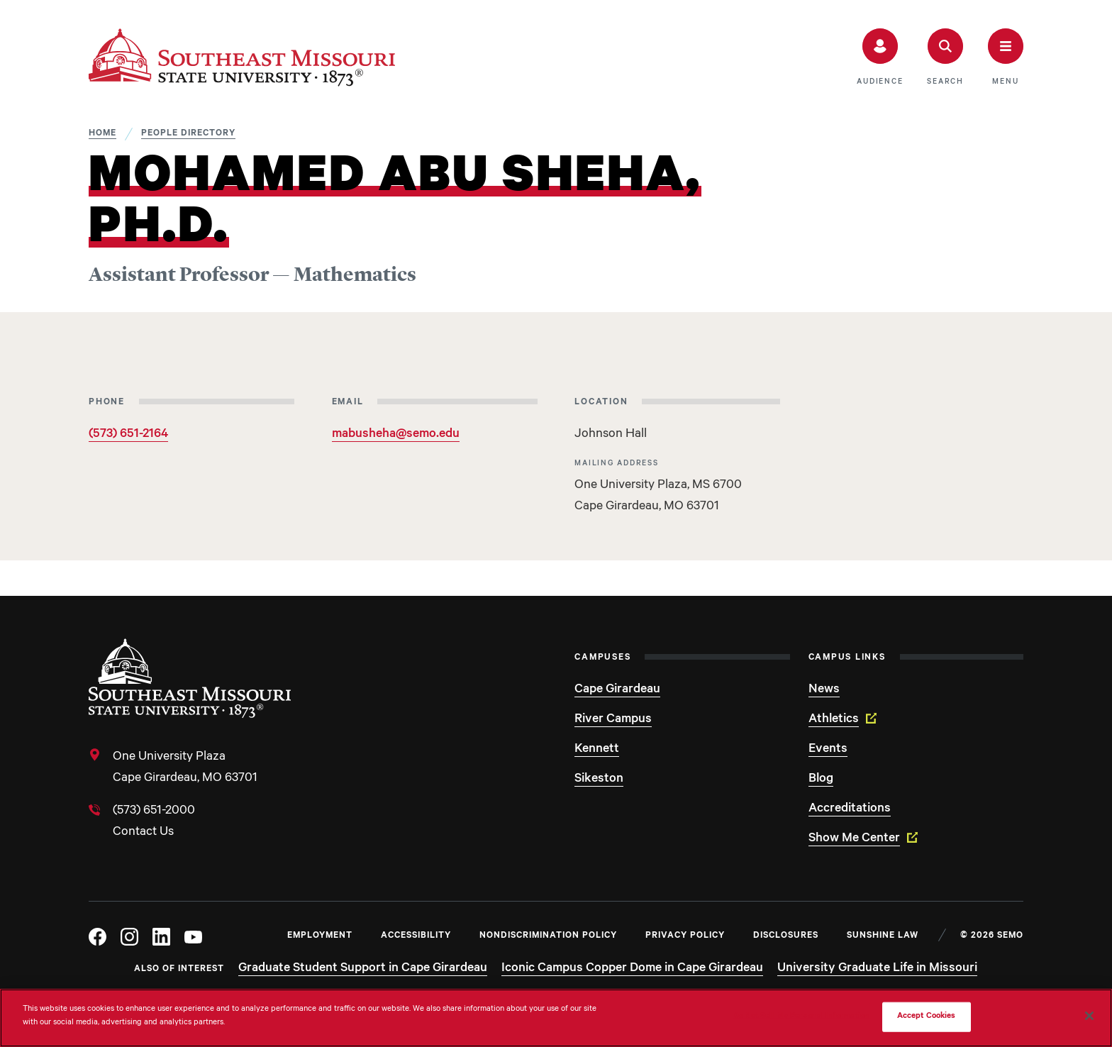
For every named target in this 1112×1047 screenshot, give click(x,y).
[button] (880, 57)
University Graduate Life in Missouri (877, 969)
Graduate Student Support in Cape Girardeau (362, 969)
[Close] (1089, 1015)
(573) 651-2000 (154, 811)
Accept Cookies (926, 1016)
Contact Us (143, 833)
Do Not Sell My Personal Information (801, 1016)
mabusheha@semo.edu (396, 435)
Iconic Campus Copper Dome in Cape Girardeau (632, 969)
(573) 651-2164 (128, 435)
